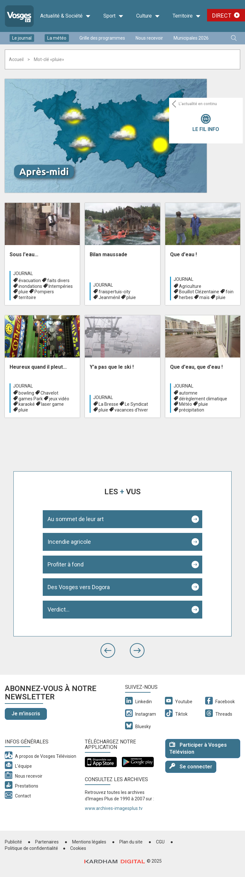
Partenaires (47, 841)
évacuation (30, 280)
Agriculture (190, 286)
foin (230, 291)
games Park (31, 398)
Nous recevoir (149, 38)
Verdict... (59, 609)
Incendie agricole (69, 541)
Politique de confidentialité (31, 848)
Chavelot (49, 393)
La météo (56, 38)
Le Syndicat (136, 404)
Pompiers (44, 291)
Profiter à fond (66, 564)
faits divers (58, 280)
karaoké (27, 404)
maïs (204, 297)
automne (188, 393)
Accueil (16, 59)
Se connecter (190, 766)
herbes (186, 297)
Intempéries (60, 286)
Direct (221, 15)
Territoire (187, 16)
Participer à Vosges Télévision (198, 748)
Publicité (13, 841)
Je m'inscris (25, 714)
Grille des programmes (102, 38)
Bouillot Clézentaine (199, 291)
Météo (185, 404)
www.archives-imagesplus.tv (114, 808)
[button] (107, 650)
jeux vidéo (59, 398)
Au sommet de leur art (76, 519)
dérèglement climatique (203, 398)
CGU (160, 841)
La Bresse (108, 404)
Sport (113, 16)
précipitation (191, 409)
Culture (148, 16)
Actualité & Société (65, 16)
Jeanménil (109, 297)
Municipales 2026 (191, 38)
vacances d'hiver (131, 409)
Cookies (78, 848)
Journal (23, 273)
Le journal (22, 38)
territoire (27, 297)
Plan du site (131, 841)
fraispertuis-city (114, 291)
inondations (30, 286)
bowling (26, 393)
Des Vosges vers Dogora (79, 587)
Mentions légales (89, 841)
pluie (23, 291)
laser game (52, 404)
